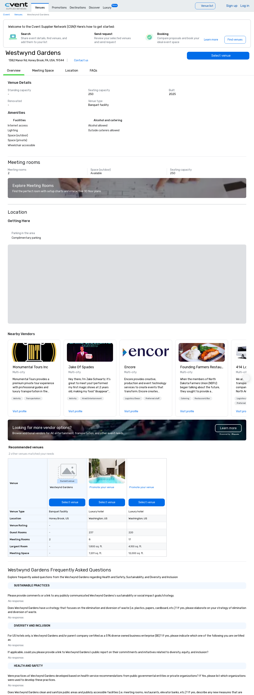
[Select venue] (218, 56)
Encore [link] (130, 367)
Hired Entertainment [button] (92, 398)
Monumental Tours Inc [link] (30, 367)
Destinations (78, 7)
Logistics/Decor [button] (132, 398)
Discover (94, 7)
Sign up (231, 6)
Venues (40, 7)
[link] (34, 352)
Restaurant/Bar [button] (202, 398)
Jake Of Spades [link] (81, 367)
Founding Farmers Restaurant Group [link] (201, 367)
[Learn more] (211, 40)
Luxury (107, 7)
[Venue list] (205, 6)
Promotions (59, 7)
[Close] (242, 27)
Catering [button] (185, 398)
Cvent (6, 14)
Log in (244, 6)
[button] (17, 398)
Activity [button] (17, 398)
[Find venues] (235, 40)
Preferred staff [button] (152, 398)
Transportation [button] (33, 398)
